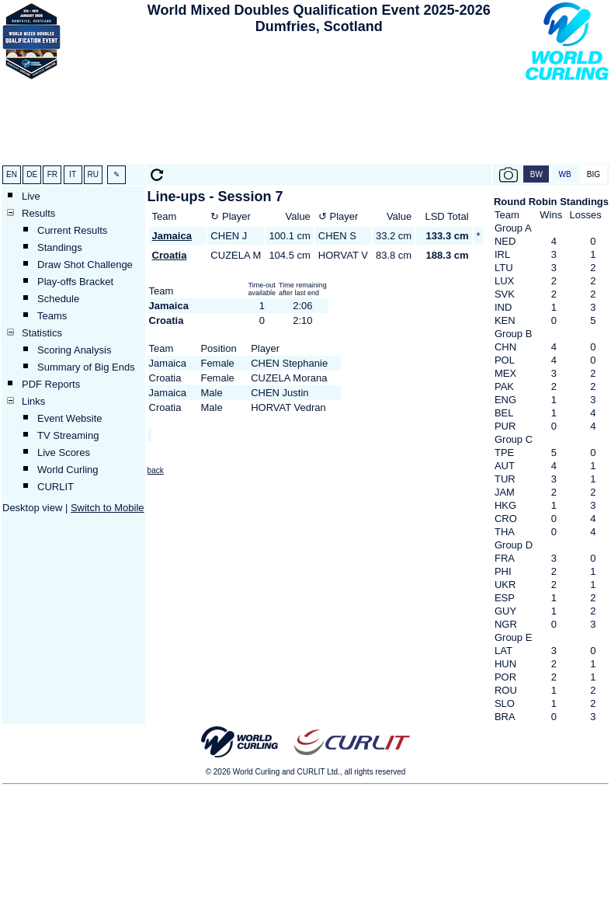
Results (38, 213)
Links (33, 401)
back (156, 470)
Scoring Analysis (74, 350)
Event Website (69, 418)
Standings (59, 247)
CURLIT (55, 487)
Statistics (42, 333)
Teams (52, 316)
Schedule (58, 299)
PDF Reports (51, 384)
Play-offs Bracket (75, 281)
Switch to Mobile (107, 507)
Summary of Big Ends (86, 367)
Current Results (72, 230)
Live (31, 196)
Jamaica (172, 236)
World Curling (68, 469)
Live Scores (63, 452)
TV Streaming (68, 435)
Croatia (169, 255)
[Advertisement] (319, 102)
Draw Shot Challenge (85, 264)
